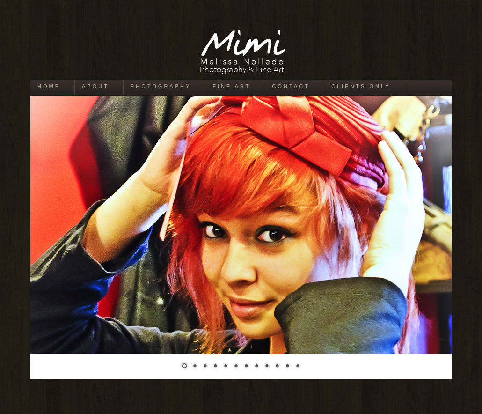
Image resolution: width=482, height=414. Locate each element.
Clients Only (361, 86)
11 (287, 367)
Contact (291, 86)
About (95, 86)
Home (48, 86)
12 (297, 367)
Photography (161, 86)
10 (277, 367)
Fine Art (231, 86)
